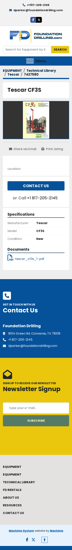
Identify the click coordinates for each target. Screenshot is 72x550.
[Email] (36, 408)
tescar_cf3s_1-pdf (25, 259)
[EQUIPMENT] (12, 70)
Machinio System (21, 531)
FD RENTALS (12, 490)
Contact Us (36, 186)
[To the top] (44, 540)
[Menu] (30, 61)
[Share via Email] (23, 149)
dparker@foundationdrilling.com (38, 10)
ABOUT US (11, 497)
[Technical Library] (41, 70)
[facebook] (33, 20)
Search (60, 49)
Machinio (56, 531)
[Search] (27, 49)
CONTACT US (13, 513)
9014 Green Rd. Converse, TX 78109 (34, 333)
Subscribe (36, 420)
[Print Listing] (52, 149)
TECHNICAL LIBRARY (19, 482)
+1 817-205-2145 (38, 5)
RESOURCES (12, 505)
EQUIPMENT (12, 467)
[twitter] (39, 20)
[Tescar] (13, 74)
